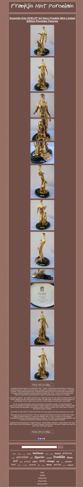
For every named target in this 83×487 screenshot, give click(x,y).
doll (15, 461)
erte (57, 461)
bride (47, 454)
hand (51, 454)
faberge (19, 454)
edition (35, 462)
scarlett (25, 465)
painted (19, 465)
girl (31, 458)
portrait (27, 461)
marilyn (57, 464)
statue (43, 465)
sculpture (70, 465)
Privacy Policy (42, 481)
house (49, 465)
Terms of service (42, 483)
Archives (42, 475)
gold (62, 462)
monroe (32, 464)
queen (29, 454)
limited (58, 453)
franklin (59, 457)
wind (21, 462)
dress (64, 465)
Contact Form (42, 478)
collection (68, 462)
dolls (24, 454)
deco (14, 454)
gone (13, 458)
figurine (39, 457)
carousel (49, 458)
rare (13, 464)
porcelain (22, 457)
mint (42, 461)
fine (39, 465)
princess (67, 453)
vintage (51, 461)
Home (42, 472)
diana (70, 457)
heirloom (38, 453)
